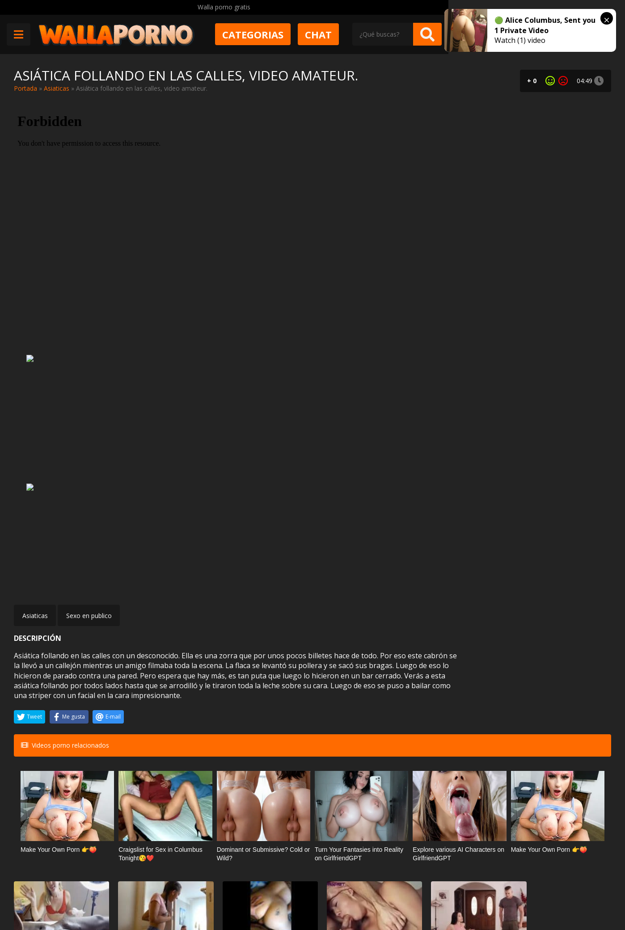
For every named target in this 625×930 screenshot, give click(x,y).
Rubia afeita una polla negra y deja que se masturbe (57, 717)
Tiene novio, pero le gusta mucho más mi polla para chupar (459, 816)
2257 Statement (314, 897)
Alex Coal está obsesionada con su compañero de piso (462, 717)
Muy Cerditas (147, 865)
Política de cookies (251, 897)
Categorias (354, 34)
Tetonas (576, 800)
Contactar (142, 881)
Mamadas (473, 800)
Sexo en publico (89, 371)
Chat (420, 34)
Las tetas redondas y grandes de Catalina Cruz (559, 816)
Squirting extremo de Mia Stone (53, 816)
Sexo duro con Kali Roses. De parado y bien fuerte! (156, 816)
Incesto (173, 701)
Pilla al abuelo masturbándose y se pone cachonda (156, 717)
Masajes (71, 701)
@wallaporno (578, 895)
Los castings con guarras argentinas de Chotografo (560, 717)
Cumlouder (370, 701)
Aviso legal (143, 897)
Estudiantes (369, 800)
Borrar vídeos (191, 897)
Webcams (270, 800)
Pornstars (473, 701)
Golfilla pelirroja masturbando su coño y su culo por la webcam (258, 816)
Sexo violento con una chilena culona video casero (260, 717)
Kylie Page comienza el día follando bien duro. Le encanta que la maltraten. (359, 717)
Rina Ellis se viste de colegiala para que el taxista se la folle (363, 816)
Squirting (70, 800)
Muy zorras (168, 800)
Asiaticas (56, 88)
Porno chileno (265, 701)
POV (581, 701)
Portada (25, 88)
